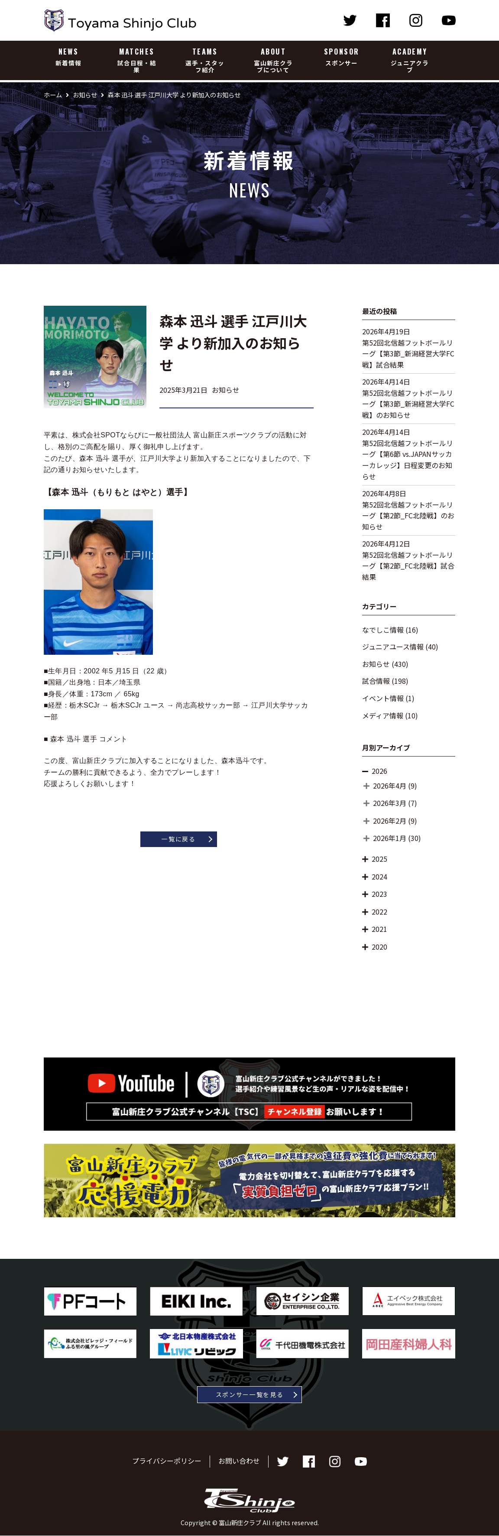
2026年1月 (389, 838)
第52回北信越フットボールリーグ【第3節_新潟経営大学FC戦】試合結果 (408, 353)
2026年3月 (389, 803)
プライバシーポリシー (166, 1460)
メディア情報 (382, 715)
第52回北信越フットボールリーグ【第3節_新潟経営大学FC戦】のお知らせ (408, 404)
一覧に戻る (178, 838)
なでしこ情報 (383, 629)
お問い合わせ (239, 1460)
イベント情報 (383, 698)
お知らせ (376, 664)
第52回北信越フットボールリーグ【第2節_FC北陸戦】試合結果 (408, 566)
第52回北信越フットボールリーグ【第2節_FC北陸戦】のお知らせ (408, 515)
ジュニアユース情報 (393, 646)
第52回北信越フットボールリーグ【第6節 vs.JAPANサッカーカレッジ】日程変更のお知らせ (407, 460)
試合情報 (376, 681)
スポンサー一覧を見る (250, 1394)
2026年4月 (389, 785)
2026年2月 (389, 820)
